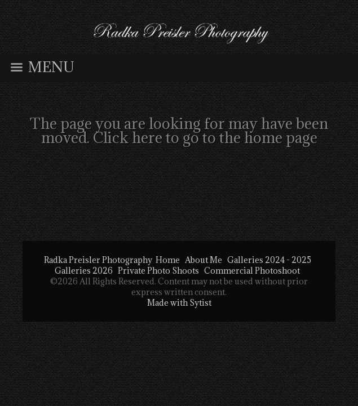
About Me (203, 260)
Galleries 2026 (84, 270)
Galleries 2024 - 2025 (269, 260)
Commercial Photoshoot (252, 270)
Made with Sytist (179, 302)
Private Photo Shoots (158, 270)
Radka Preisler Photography (98, 260)
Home (168, 260)
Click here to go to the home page (205, 137)
